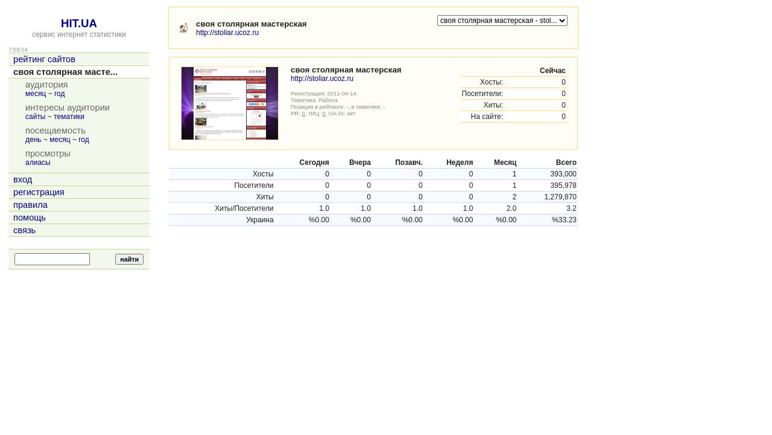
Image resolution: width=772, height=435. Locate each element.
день (33, 139)
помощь (29, 217)
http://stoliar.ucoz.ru (227, 32)
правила (30, 205)
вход (22, 179)
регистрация (39, 192)
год (59, 93)
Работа (328, 100)
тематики (69, 116)
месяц (35, 93)
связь (24, 230)
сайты (35, 116)
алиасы (38, 162)
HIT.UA (79, 23)
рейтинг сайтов (44, 59)
